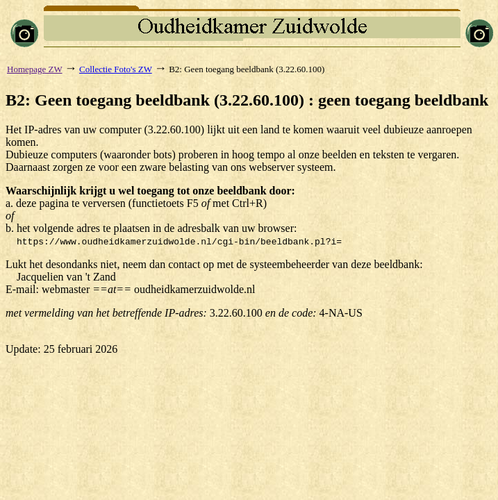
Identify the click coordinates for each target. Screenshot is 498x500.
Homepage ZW (35, 69)
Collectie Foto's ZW (115, 69)
